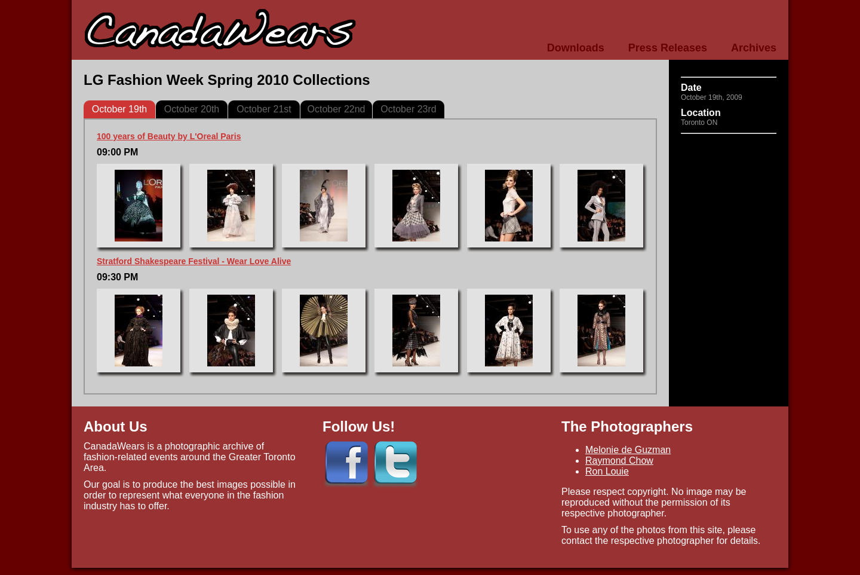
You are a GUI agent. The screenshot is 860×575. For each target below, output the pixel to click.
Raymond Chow (619, 460)
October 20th (192, 109)
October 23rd (408, 109)
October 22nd (337, 109)
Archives (753, 48)
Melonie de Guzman (628, 450)
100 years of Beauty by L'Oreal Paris (169, 136)
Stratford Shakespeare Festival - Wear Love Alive (194, 261)
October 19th (120, 109)
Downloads (575, 48)
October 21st (263, 109)
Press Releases (667, 48)
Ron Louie (607, 471)
